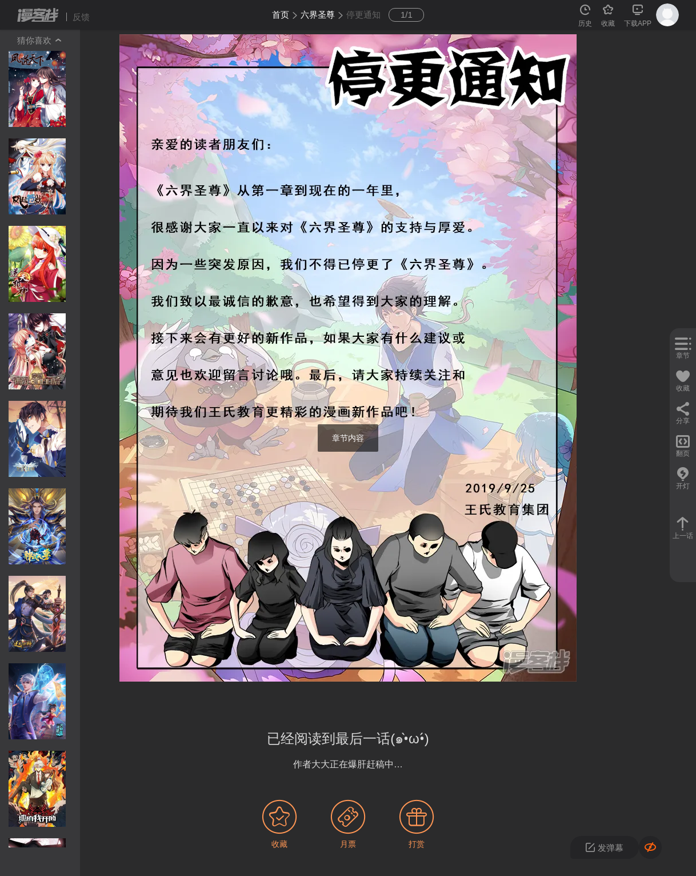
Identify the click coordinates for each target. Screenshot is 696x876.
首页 (280, 14)
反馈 (81, 17)
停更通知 (363, 14)
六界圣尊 (318, 14)
